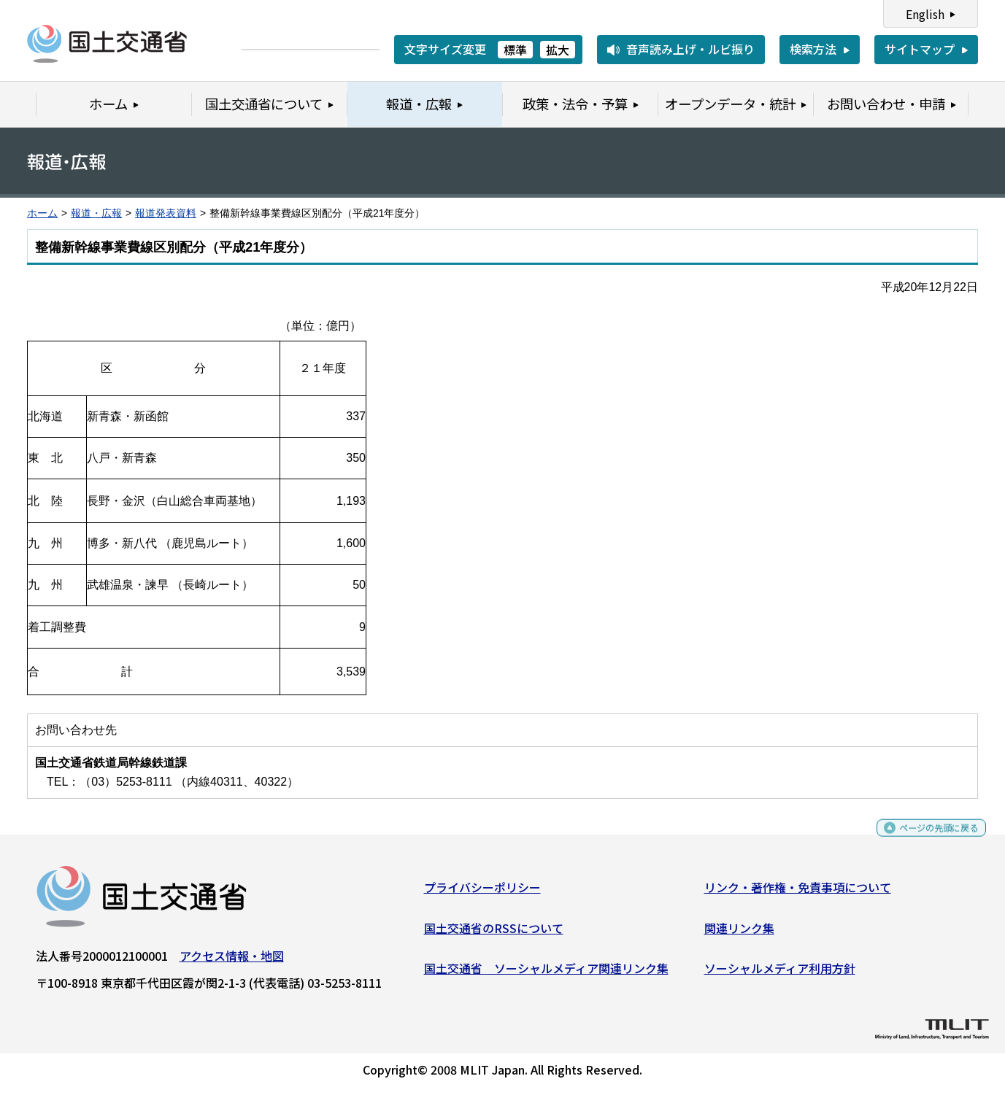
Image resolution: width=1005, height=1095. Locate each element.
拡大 (557, 49)
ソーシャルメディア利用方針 (779, 974)
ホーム (42, 213)
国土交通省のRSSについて (493, 933)
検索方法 (813, 49)
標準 (515, 49)
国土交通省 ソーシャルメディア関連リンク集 (546, 974)
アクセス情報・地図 (232, 961)
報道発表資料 (165, 213)
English (925, 14)
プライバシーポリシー (482, 893)
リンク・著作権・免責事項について (797, 893)
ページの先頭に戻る (926, 840)
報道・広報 (96, 213)
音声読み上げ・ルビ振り (690, 49)
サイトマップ (920, 49)
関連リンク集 (739, 933)
